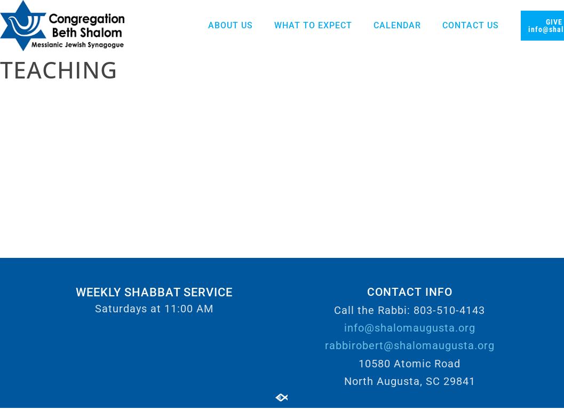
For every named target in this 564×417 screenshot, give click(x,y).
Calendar (397, 25)
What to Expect (313, 25)
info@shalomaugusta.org (409, 327)
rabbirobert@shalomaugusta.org (410, 345)
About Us (230, 25)
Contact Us (470, 25)
